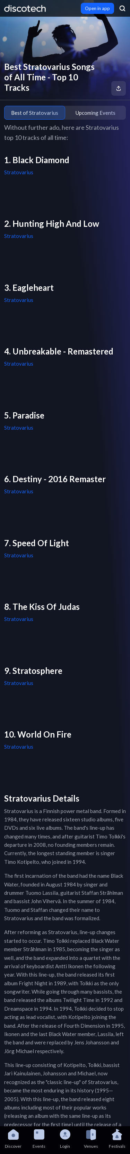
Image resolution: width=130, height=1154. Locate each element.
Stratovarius (18, 172)
